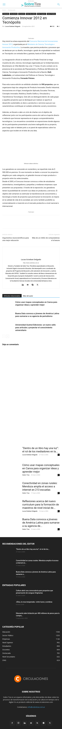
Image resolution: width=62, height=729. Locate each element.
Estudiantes (13, 14)
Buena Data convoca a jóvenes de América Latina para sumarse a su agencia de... (41, 522)
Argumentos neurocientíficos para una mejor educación (15, 239)
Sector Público (51, 14)
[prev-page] (3, 336)
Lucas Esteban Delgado (12, 26)
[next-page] (7, 336)
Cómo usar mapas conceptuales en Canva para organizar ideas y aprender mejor (40, 468)
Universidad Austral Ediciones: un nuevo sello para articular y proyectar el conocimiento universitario (35, 327)
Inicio (4, 10)
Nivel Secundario (31, 14)
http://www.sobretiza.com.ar (31, 263)
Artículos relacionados (12, 296)
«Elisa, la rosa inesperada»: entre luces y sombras (34, 602)
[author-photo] (31, 255)
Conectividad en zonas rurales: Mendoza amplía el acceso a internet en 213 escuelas (39, 486)
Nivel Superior (42, 14)
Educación (21, 14)
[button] (4, 4)
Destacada (11, 10)
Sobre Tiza (25, 475)
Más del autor (28, 296)
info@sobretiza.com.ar (36, 707)
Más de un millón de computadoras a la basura (46, 239)
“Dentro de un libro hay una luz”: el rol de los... (33, 549)
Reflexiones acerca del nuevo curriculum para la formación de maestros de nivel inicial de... (40, 504)
